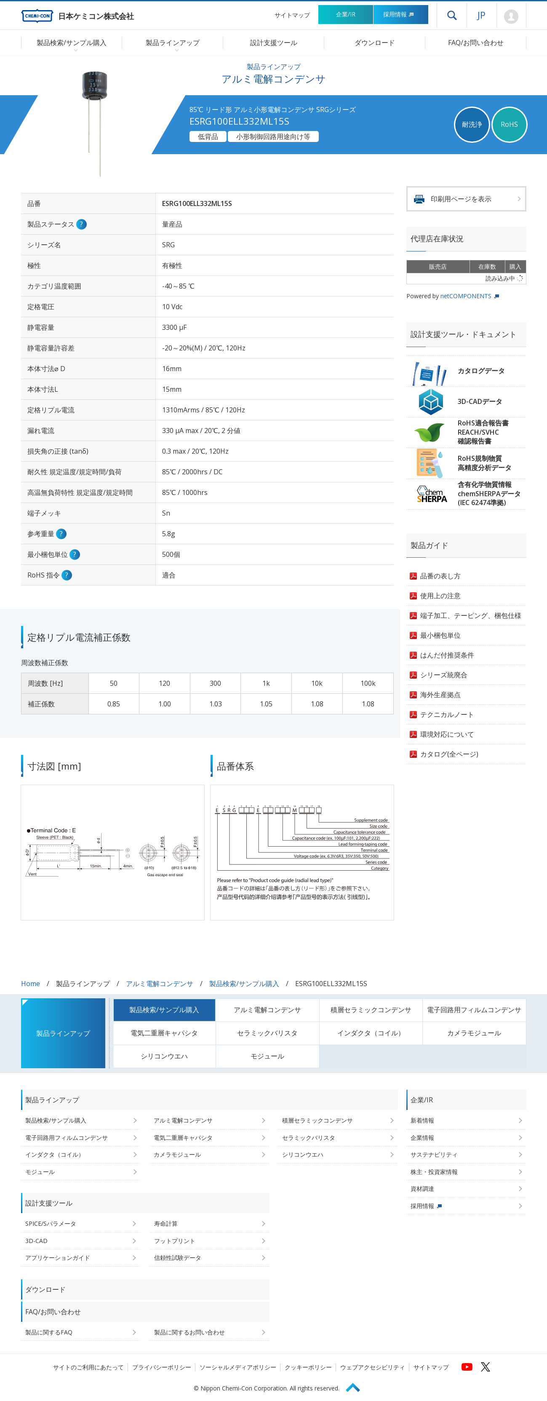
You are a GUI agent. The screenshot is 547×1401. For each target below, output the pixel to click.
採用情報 (398, 14)
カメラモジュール (474, 1032)
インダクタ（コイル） (371, 1032)
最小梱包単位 (440, 635)
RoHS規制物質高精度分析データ (485, 463)
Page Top (356, 1386)
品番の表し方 (440, 575)
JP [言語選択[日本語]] (482, 14)
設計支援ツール (273, 42)
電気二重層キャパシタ (164, 1032)
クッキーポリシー (308, 1367)
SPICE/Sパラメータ (50, 1223)
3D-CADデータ (480, 401)
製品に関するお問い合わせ (189, 1332)
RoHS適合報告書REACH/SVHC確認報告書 (483, 432)
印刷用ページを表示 (461, 198)
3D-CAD (36, 1241)
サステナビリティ (434, 1154)
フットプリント (174, 1241)
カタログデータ (481, 370)
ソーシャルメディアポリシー (238, 1367)
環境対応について (447, 734)
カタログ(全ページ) (449, 754)
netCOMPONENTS (465, 296)
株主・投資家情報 (434, 1172)
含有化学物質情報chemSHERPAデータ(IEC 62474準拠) (489, 493)
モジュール (267, 1056)
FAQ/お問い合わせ (476, 42)
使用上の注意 (440, 595)
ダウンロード (375, 42)
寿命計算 (166, 1223)
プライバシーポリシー (161, 1367)
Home (30, 983)
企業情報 (422, 1138)
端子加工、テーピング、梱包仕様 (470, 615)
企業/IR (345, 14)
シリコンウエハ (164, 1056)
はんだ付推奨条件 (447, 655)
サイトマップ (292, 15)
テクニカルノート (447, 714)
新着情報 (422, 1120)
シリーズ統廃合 (443, 674)
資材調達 (422, 1188)
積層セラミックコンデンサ (371, 1009)
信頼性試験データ (177, 1258)
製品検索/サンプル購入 (244, 983)
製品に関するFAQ (48, 1332)
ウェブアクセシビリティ (372, 1367)
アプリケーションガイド (57, 1258)
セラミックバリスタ (267, 1032)
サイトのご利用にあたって (88, 1367)
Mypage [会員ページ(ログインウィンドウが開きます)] (511, 16)
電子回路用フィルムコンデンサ (474, 1009)
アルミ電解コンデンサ (159, 983)
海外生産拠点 (440, 694)
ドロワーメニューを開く (452, 15)
